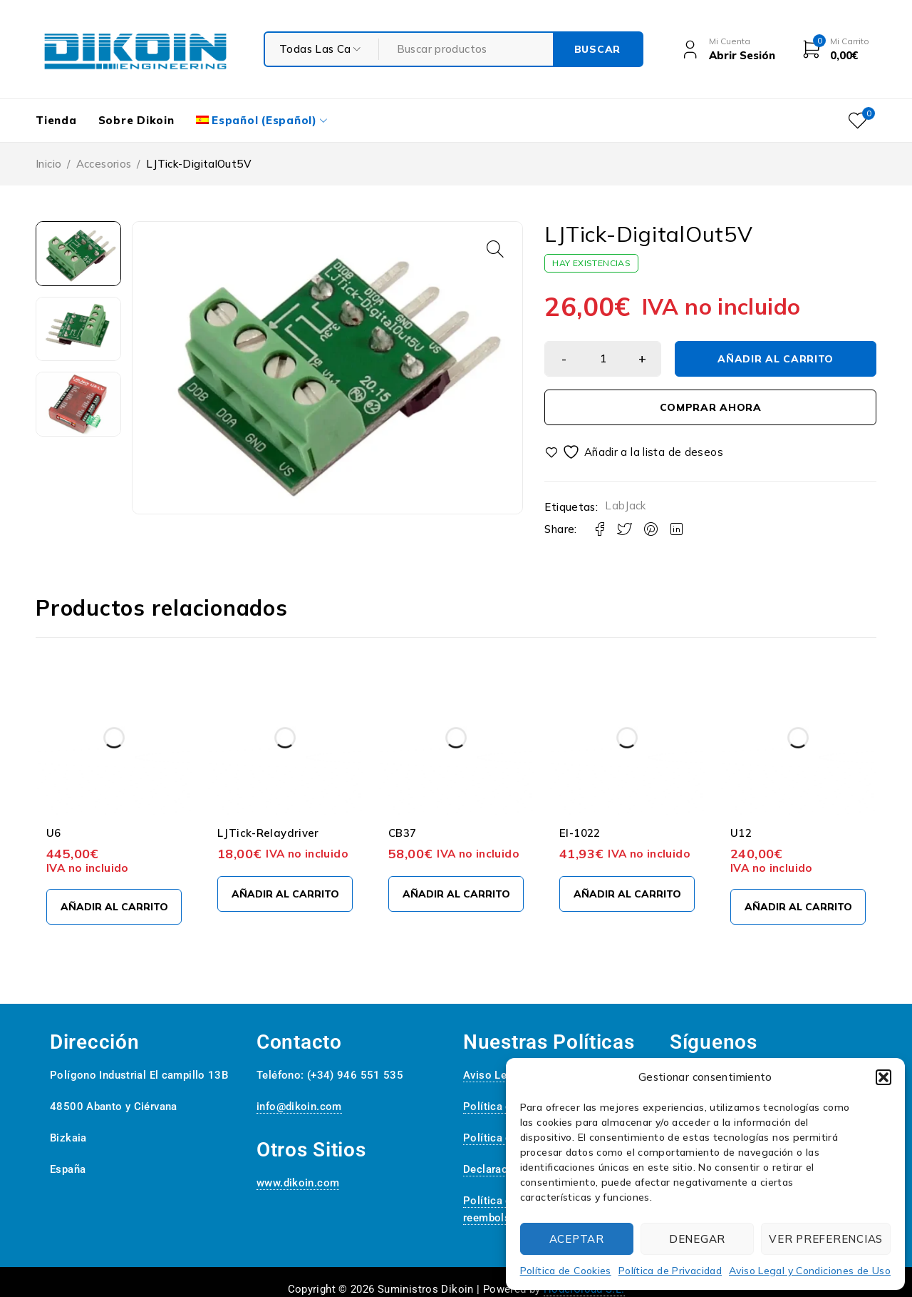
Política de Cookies (565, 1270)
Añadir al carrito (775, 358)
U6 (53, 833)
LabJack (625, 505)
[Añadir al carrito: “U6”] (114, 907)
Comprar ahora (711, 407)
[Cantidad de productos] (602, 359)
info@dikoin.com (299, 1106)
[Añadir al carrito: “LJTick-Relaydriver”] (285, 894)
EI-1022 (580, 833)
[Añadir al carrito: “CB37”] (456, 894)
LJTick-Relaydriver (268, 833)
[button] (883, 1077)
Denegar (697, 1239)
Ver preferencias (826, 1239)
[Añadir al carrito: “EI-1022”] (627, 894)
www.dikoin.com (297, 1182)
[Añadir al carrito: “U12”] (798, 907)
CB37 (402, 833)
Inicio (48, 164)
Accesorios (104, 164)
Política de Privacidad (670, 1270)
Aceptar (576, 1239)
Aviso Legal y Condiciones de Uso (810, 1270)
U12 (741, 833)
